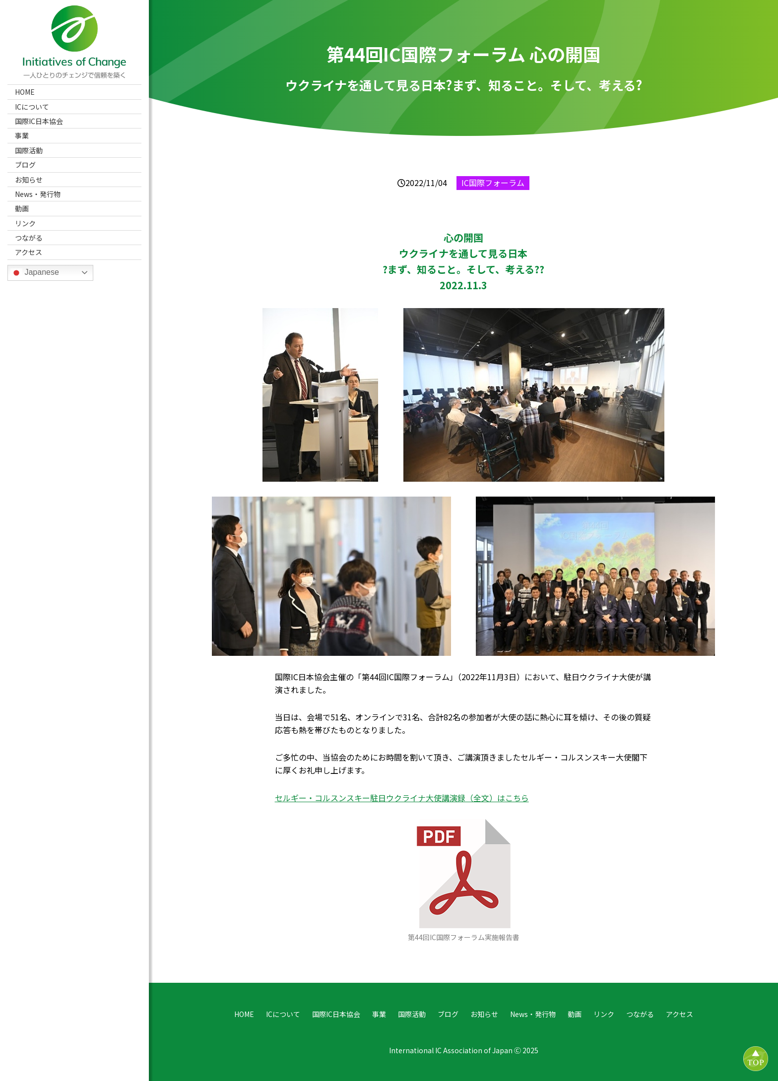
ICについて (32, 107)
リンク (25, 223)
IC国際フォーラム (492, 183)
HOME (25, 92)
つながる (29, 238)
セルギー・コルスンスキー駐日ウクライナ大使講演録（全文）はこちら (402, 798)
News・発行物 (38, 194)
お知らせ (29, 180)
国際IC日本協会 (39, 121)
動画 (22, 208)
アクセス (28, 252)
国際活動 (29, 150)
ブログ (25, 165)
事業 (22, 135)
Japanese (34, 273)
